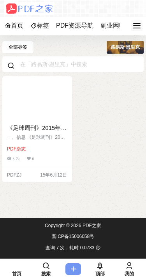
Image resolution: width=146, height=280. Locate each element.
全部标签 (18, 47)
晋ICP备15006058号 (73, 236)
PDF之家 (91, 225)
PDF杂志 (16, 149)
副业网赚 (112, 25)
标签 (39, 25)
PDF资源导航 (74, 25)
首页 (14, 25)
